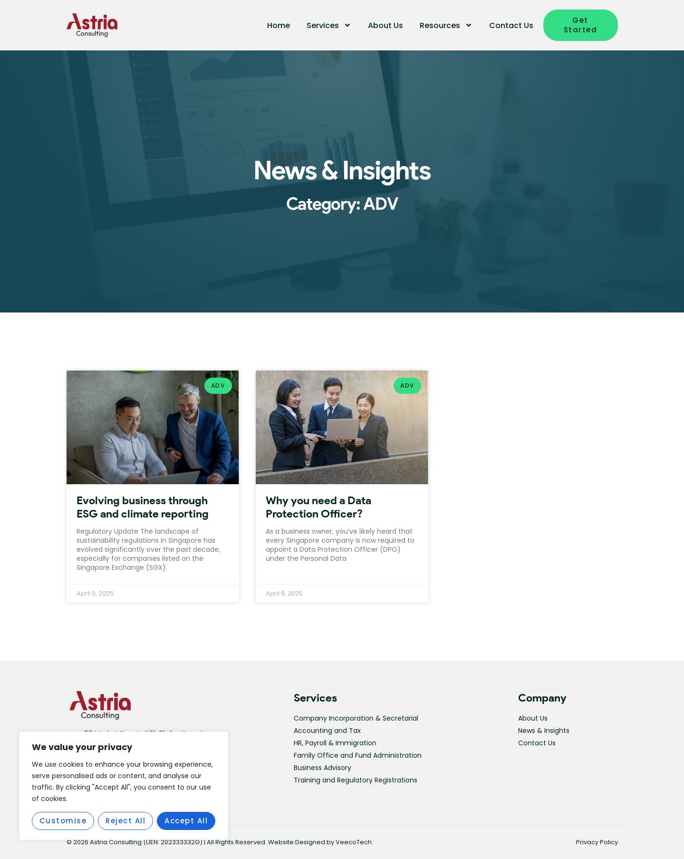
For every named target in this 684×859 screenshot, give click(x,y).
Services (329, 25)
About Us (385, 25)
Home (278, 25)
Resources (446, 25)
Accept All (186, 821)
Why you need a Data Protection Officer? (318, 507)
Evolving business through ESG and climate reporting (143, 507)
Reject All (125, 821)
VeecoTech (354, 842)
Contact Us (511, 25)
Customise (63, 821)
